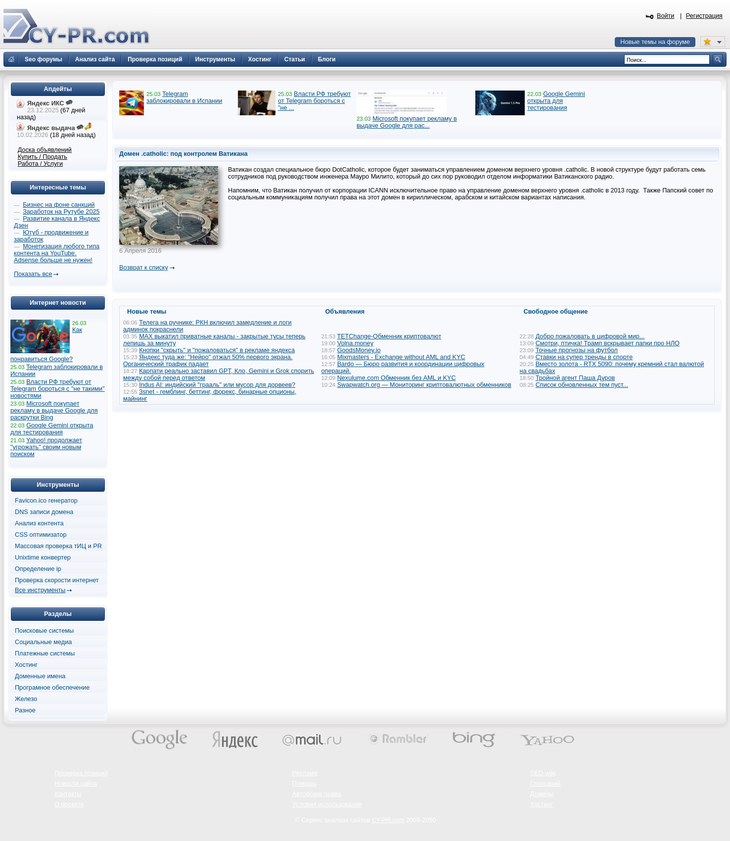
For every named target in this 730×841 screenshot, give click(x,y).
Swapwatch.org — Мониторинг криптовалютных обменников (424, 384)
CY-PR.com (388, 820)
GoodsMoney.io (359, 350)
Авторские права (316, 794)
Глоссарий (545, 783)
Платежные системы (45, 653)
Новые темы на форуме (655, 42)
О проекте (69, 804)
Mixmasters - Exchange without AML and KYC (401, 357)
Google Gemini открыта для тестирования (556, 101)
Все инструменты (40, 590)
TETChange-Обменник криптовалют (389, 336)
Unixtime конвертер (43, 557)
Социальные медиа (43, 642)
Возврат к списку (143, 267)
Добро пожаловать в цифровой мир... (590, 336)
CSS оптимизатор (41, 534)
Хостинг (26, 664)
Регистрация (704, 15)
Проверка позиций (81, 773)
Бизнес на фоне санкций (58, 204)
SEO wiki (542, 773)
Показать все (33, 274)
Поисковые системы (44, 630)
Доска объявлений (45, 149)
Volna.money (355, 343)
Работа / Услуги (40, 163)
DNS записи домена (44, 512)
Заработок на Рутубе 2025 (61, 211)
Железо (26, 699)
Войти (666, 15)
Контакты (68, 794)
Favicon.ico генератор (46, 500)
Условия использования (327, 804)
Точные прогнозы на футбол (577, 350)
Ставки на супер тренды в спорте (584, 357)
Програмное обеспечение (52, 687)
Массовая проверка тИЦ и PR (58, 546)
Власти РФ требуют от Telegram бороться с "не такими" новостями (57, 388)
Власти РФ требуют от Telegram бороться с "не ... (314, 101)
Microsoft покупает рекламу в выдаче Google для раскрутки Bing (54, 410)
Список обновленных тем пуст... (582, 384)
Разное (25, 710)
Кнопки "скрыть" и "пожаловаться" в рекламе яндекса (217, 350)
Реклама (305, 773)
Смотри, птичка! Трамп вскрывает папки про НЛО (608, 343)
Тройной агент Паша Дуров (575, 377)
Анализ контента (39, 523)
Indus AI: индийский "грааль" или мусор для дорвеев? (217, 384)
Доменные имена (40, 676)
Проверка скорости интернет (57, 580)
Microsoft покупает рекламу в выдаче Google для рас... (407, 122)
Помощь (304, 783)
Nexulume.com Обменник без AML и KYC (396, 377)
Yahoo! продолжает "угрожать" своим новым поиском (46, 447)
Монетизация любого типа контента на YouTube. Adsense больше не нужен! (56, 253)
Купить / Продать (42, 156)
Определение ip (38, 568)
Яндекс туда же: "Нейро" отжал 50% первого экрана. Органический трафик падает (207, 361)
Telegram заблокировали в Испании (184, 97)
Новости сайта (75, 783)
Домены (542, 794)
